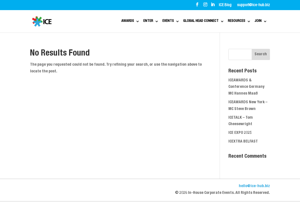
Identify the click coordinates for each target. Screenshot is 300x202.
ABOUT (49, 5)
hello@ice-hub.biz (254, 186)
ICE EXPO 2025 (240, 133)
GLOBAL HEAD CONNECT (185, 21)
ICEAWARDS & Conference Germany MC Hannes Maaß (246, 87)
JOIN (259, 21)
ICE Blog (225, 5)
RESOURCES (231, 21)
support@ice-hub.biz (253, 5)
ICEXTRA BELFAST (243, 142)
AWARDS (88, 21)
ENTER (115, 21)
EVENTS (141, 21)
